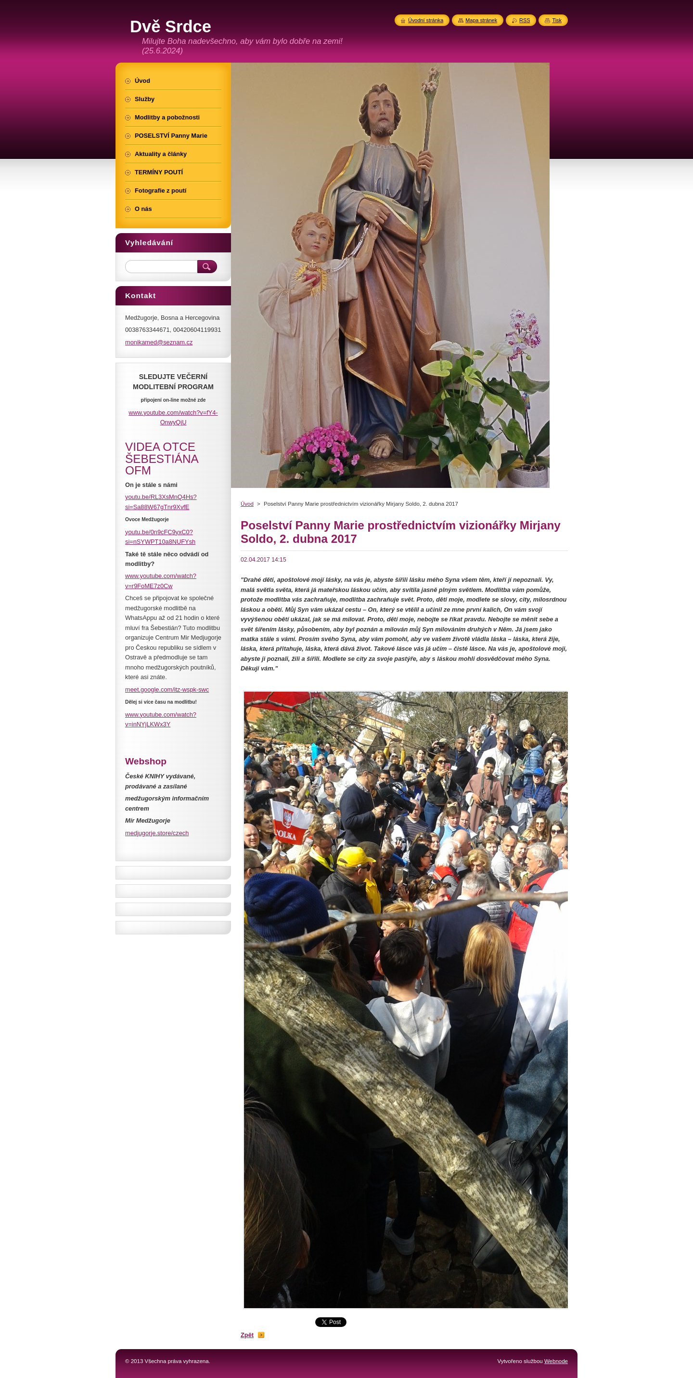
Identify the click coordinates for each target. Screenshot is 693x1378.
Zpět (247, 1335)
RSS (524, 20)
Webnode (556, 1361)
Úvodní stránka (425, 20)
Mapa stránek (481, 20)
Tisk (557, 20)
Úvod (247, 504)
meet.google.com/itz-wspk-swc (167, 689)
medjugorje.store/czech (157, 833)
